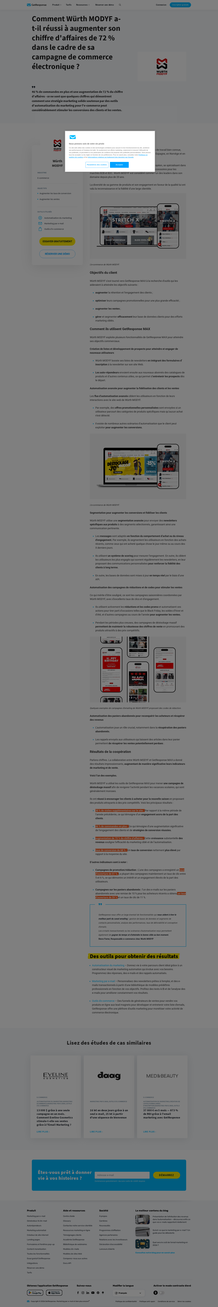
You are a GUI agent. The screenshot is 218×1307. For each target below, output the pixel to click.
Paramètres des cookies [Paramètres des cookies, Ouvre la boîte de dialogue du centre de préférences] (97, 165)
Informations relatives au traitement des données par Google (111, 157)
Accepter (119, 165)
